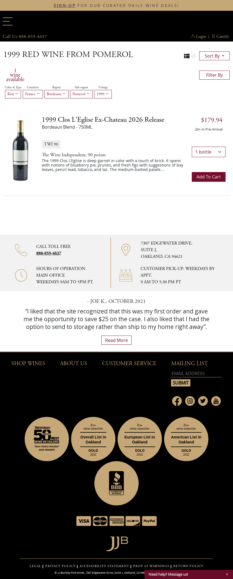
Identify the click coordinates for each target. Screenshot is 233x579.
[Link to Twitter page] (203, 401)
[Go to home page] (116, 542)
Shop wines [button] (28, 363)
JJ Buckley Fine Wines (70, 573)
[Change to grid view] (193, 56)
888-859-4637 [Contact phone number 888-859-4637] (48, 253)
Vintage (103, 87)
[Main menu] (7, 21)
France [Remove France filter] (32, 94)
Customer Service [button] (129, 363)
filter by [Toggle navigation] (214, 75)
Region (56, 87)
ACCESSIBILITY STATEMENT (104, 566)
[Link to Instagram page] (190, 401)
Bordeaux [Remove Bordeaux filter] (56, 94)
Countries (33, 87)
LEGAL (36, 566)
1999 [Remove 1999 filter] (103, 94)
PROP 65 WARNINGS (151, 566)
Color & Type (13, 87)
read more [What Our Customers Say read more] (116, 340)
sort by (213, 56)
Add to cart (208, 177)
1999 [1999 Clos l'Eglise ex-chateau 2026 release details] (103, 119)
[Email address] (196, 373)
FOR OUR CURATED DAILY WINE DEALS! (116, 5)
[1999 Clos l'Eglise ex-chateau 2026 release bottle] (20, 149)
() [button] (222, 36)
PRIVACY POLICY (60, 566)
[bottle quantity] (209, 152)
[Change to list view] (187, 56)
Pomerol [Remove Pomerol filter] (81, 94)
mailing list (189, 363)
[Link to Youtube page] (216, 401)
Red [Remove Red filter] (13, 94)
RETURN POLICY (188, 566)
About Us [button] (73, 363)
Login (201, 37)
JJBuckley (116, 20)
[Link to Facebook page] (177, 401)
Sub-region (81, 87)
